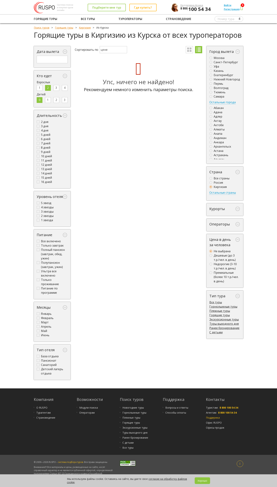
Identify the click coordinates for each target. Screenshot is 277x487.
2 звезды (45, 216)
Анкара (216, 142)
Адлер (215, 116)
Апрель (44, 327)
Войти (227, 5)
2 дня (42, 122)
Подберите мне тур (106, 7)
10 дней (44, 156)
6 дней (43, 139)
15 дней (44, 178)
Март (43, 322)
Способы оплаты (175, 412)
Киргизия (218, 187)
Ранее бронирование (224, 328)
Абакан (216, 108)
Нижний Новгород (224, 79)
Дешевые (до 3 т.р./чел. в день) (222, 258)
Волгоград (219, 88)
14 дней (44, 173)
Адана (215, 112)
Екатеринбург (221, 75)
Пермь (216, 84)
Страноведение (178, 19)
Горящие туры (45, 19)
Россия (216, 183)
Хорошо (202, 480)
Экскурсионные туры (224, 319)
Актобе (216, 125)
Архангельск (220, 146)
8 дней (43, 148)
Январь (44, 314)
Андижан (217, 138)
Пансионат (46, 360)
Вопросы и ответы (176, 407)
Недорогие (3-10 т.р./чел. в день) (223, 266)
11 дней (44, 160)
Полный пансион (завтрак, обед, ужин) (51, 254)
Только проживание (48, 282)
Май (42, 331)
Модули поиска (88, 407)
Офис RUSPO (214, 422)
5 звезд (44, 203)
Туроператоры (130, 19)
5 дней (43, 135)
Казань (216, 71)
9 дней (43, 152)
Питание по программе (47, 290)
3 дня (42, 126)
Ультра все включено (47, 273)
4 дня (42, 130)
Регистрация (232, 9)
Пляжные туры (219, 311)
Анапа (215, 134)
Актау (215, 121)
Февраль (45, 318)
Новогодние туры (133, 407)
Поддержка (213, 417)
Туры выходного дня (224, 324)
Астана (216, 151)
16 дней (44, 182)
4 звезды (45, 207)
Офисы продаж (215, 427)
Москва (216, 58)
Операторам (87, 412)
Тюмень (217, 92)
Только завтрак (50, 245)
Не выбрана (219, 251)
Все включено (49, 241)
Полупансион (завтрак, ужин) (50, 265)
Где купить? (143, 7)
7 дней (43, 143)
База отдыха (48, 356)
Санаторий (47, 365)
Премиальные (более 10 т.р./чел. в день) (223, 277)
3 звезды (45, 211)
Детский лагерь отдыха (50, 371)
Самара (216, 96)
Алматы (217, 129)
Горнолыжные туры (223, 307)
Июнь (43, 335)
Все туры (88, 19)
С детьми (216, 332)
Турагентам (43, 412)
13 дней (44, 169)
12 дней (44, 165)
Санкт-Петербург (223, 62)
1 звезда (45, 220)
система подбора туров (70, 462)
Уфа (214, 66)
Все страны (219, 178)
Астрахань (218, 155)
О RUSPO (41, 407)
